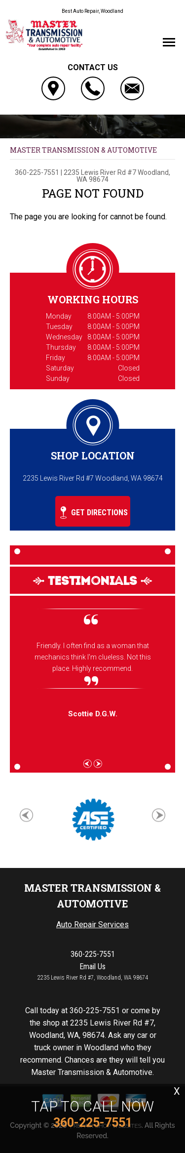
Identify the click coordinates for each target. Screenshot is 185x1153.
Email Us (92, 966)
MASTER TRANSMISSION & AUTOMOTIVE (83, 150)
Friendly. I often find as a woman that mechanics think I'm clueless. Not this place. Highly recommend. (93, 657)
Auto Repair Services (92, 924)
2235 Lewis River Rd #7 (100, 172)
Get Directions (94, 512)
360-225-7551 (37, 172)
